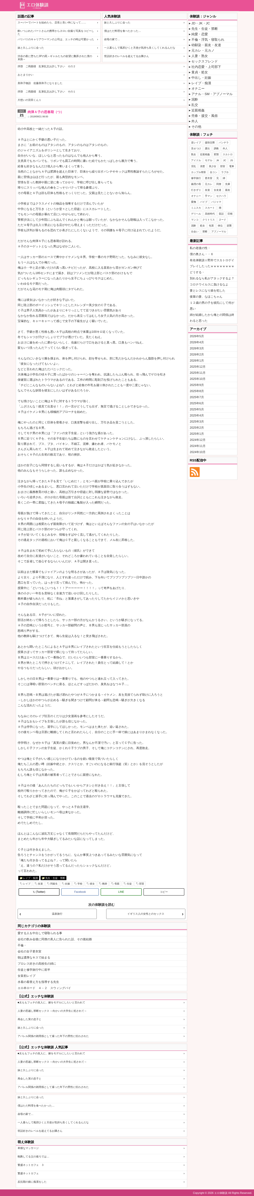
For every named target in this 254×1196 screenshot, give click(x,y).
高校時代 (210, 213)
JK (217, 160)
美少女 (212, 166)
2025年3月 (197, 421)
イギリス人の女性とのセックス (145, 913)
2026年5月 (197, 336)
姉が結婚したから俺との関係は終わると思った (212, 317)
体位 (220, 225)
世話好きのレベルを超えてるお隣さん (126, 56)
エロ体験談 (220, 1193)
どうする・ (197, 272)
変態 (216, 154)
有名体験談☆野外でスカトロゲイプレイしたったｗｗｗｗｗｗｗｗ (212, 263)
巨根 (230, 213)
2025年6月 (197, 403)
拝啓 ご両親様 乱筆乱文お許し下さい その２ (47, 66)
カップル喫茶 (198, 172)
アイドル (196, 160)
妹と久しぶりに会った (31, 47)
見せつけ (196, 148)
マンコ (194, 219)
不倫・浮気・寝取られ (207, 39)
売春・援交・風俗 (204, 116)
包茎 (211, 225)
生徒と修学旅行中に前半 (34, 969)
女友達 (217, 190)
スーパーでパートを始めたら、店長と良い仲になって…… (52, 22)
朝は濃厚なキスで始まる (34, 957)
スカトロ (228, 154)
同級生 (54, 883)
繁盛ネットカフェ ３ (31, 1165)
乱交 (194, 105)
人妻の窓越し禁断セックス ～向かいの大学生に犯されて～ (52, 1010)
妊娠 (67, 883)
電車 (231, 166)
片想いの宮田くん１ (29, 100)
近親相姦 (198, 110)
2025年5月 (197, 409)
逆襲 (229, 225)
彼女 (92, 883)
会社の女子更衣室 (29, 951)
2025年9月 (197, 385)
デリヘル (196, 213)
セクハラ (221, 195)
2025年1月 (197, 433)
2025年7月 (197, 397)
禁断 (204, 231)
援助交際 (210, 142)
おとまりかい (25, 74)
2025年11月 (198, 372)
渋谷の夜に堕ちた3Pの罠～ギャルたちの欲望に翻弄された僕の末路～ (55, 58)
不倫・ (22, 945)
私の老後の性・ (200, 248)
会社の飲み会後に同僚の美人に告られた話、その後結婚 (55, 939)
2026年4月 (197, 342)
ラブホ (225, 172)
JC (224, 160)
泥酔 (194, 99)
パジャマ (216, 201)
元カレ (208, 184)
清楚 (202, 166)
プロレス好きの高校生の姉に (37, 963)
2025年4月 (197, 415)
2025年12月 (198, 366)
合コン (213, 172)
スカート (210, 207)
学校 (79, 883)
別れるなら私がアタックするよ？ (212, 278)
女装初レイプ (26, 975)
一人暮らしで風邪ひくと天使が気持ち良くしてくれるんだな (139, 47)
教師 (104, 883)
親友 (227, 190)
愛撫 (193, 201)
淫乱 (193, 166)
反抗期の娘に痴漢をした (32, 1181)
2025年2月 (197, 427)
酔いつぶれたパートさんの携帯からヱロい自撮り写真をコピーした (56, 32)
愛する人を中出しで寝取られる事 (40, 933)
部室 (141, 883)
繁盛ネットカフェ (28, 1173)
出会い (194, 231)
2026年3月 (197, 348)
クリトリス (208, 219)
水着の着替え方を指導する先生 (38, 982)
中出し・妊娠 (201, 77)
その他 (196, 126)
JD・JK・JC (200, 23)
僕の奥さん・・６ (201, 254)
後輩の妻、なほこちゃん (206, 296)
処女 (202, 225)
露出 (207, 148)
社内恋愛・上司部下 (206, 67)
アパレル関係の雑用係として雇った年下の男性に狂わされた (53, 1036)
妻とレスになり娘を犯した (207, 290)
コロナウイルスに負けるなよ (209, 284)
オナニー (198, 88)
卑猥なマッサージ (28, 1148)
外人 (194, 121)
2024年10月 (198, 452)
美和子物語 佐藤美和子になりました (40, 83)
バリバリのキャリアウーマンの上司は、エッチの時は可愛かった (56, 39)
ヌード (222, 219)
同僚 (218, 184)
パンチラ (224, 142)
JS (231, 160)
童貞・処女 (199, 72)
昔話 (221, 213)
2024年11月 (198, 446)
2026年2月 (197, 354)
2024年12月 (198, 440)
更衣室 (208, 178)
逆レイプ (196, 142)
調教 (216, 148)
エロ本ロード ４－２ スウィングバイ (44, 988)
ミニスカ (196, 207)
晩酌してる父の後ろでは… (33, 1156)
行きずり (196, 190)
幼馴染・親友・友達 (206, 45)
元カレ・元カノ (202, 50)
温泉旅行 (57, 913)
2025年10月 (198, 379)
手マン (208, 195)
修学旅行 (196, 178)
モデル (208, 160)
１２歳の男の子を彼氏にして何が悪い (212, 305)
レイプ (26, 883)
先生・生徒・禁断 (55, 878)
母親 (116, 883)
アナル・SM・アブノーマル (212, 94)
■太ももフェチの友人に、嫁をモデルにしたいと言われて (51, 1002)
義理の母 (196, 184)
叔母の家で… (112, 39)
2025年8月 (197, 391)
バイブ (203, 201)
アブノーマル (218, 231)
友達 (40, 883)
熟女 (193, 154)
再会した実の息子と (29, 1019)
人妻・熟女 (199, 56)
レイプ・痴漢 (30, 878)
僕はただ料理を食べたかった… (122, 31)
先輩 (227, 184)
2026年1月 (197, 360)
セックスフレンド (204, 61)
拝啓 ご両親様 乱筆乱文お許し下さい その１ (47, 91)
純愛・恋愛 (199, 34)
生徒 (129, 883)
